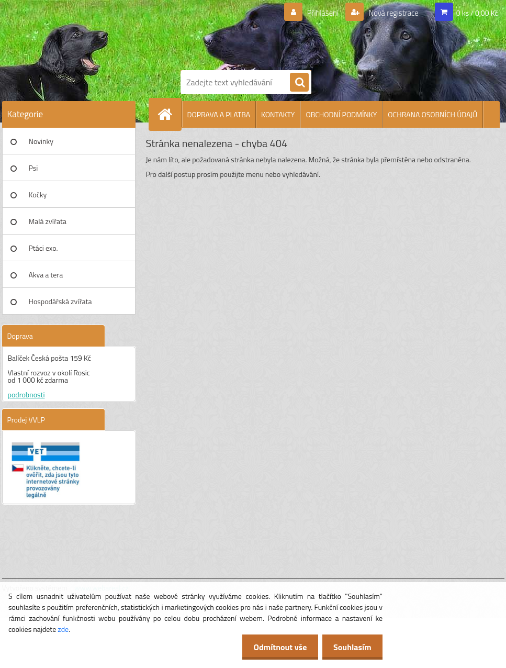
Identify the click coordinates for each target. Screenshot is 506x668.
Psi (33, 167)
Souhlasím (350, 647)
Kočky (38, 194)
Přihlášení (316, 13)
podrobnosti (26, 394)
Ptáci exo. (43, 247)
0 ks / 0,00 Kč (477, 12)
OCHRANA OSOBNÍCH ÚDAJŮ (432, 114)
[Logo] (263, 33)
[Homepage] (170, 114)
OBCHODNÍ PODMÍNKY (341, 114)
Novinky (41, 141)
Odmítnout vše (274, 647)
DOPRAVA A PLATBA (219, 114)
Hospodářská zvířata (60, 301)
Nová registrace (390, 13)
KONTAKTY (278, 114)
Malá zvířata (48, 221)
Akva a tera (46, 274)
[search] (299, 83)
